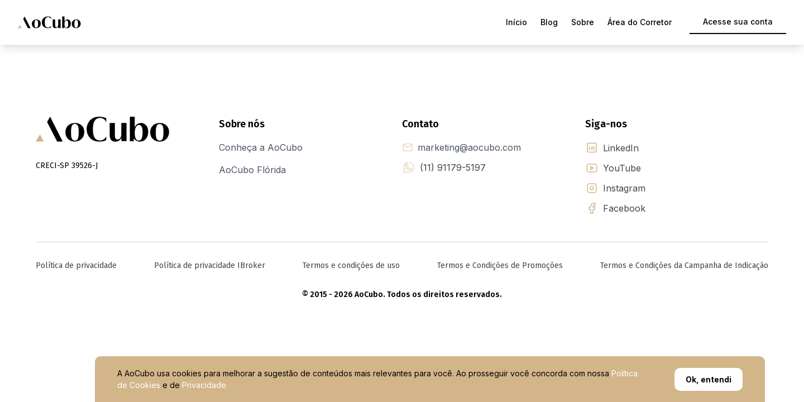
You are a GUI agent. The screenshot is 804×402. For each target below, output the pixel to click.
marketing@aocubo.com (469, 147)
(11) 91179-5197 (453, 167)
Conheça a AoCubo (261, 147)
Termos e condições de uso (351, 265)
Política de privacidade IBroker (209, 265)
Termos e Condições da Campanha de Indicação (684, 265)
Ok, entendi (708, 379)
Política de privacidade (76, 265)
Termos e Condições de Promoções (500, 265)
